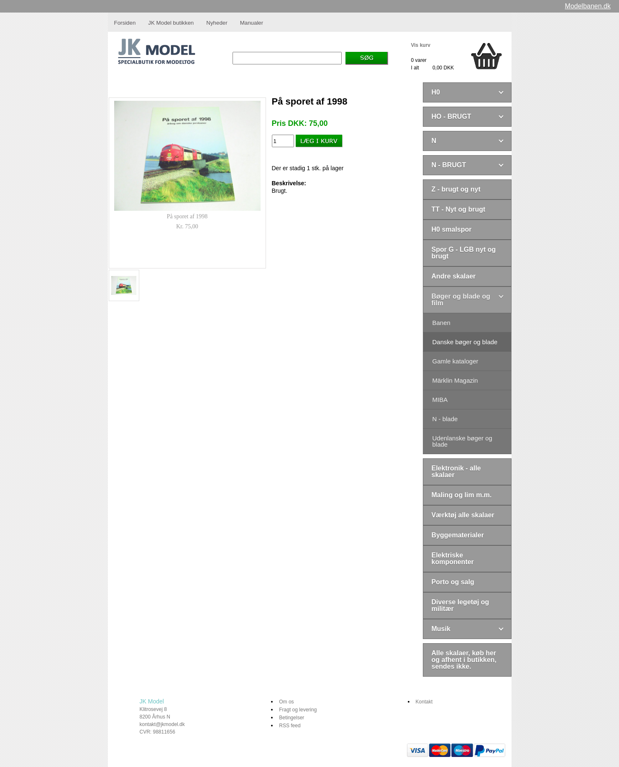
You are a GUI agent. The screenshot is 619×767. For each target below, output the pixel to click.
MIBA (440, 399)
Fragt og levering (298, 710)
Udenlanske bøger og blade (462, 441)
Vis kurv (420, 45)
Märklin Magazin (455, 380)
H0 (436, 92)
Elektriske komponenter (453, 558)
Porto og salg (453, 581)
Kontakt (424, 702)
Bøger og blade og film (461, 300)
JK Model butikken (171, 23)
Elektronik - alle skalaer (456, 471)
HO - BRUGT (451, 116)
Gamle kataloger (455, 361)
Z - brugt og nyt (456, 189)
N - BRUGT (449, 165)
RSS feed (289, 726)
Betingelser (291, 718)
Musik (441, 628)
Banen (441, 322)
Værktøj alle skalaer (463, 515)
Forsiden (125, 23)
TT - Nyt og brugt (459, 209)
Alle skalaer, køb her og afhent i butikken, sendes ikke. (464, 659)
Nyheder (216, 23)
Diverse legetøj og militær (460, 605)
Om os (286, 702)
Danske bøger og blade (465, 341)
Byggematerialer (458, 535)
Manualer (251, 23)
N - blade (445, 418)
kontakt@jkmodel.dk (162, 724)
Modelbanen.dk (588, 6)
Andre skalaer (454, 276)
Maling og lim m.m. (462, 495)
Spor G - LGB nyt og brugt (464, 253)
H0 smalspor (452, 229)
